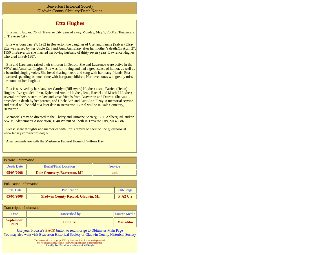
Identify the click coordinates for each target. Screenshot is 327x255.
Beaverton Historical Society (60, 234)
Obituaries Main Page (107, 230)
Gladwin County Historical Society (110, 234)
